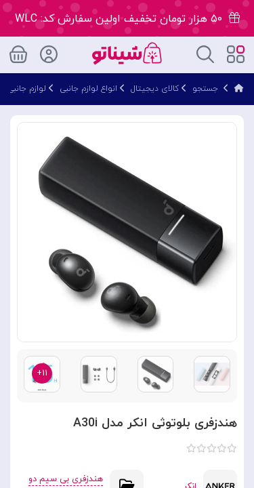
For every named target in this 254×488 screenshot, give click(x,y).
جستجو (205, 88)
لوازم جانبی (26, 88)
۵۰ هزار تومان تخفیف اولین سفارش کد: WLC (127, 19)
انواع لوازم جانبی (88, 88)
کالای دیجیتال (155, 88)
